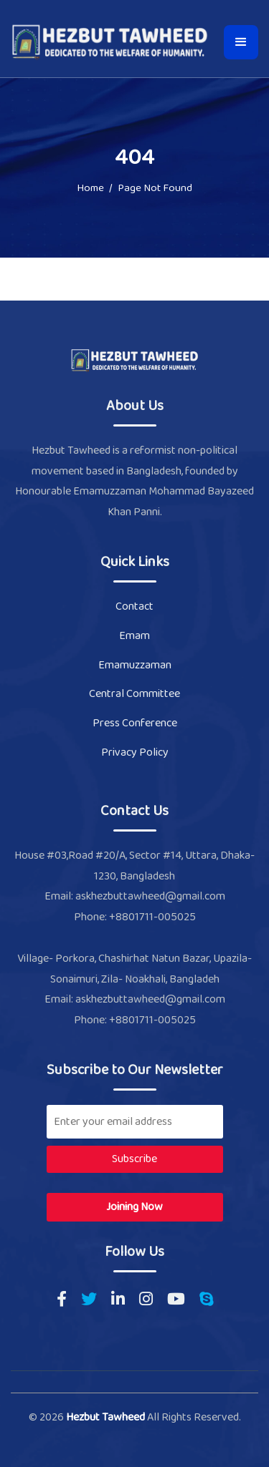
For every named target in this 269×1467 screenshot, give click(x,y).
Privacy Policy (135, 752)
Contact (134, 606)
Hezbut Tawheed (106, 1417)
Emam (134, 635)
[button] (241, 42)
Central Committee (134, 693)
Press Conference (135, 723)
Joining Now (134, 1207)
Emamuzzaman (134, 665)
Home (90, 189)
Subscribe (134, 1159)
